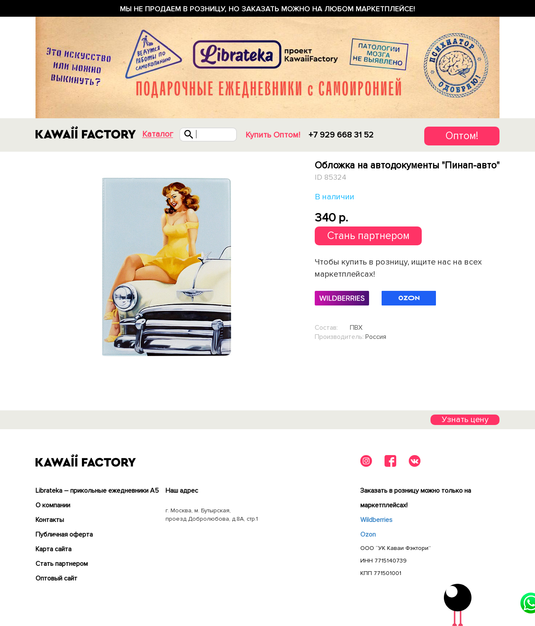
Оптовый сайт (56, 578)
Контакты (50, 520)
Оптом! (462, 136)
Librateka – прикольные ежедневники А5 (97, 490)
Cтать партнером (62, 564)
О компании (53, 505)
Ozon (368, 534)
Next (295, 266)
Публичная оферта (64, 534)
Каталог (157, 134)
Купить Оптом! (272, 135)
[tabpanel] (166, 266)
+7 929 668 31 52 (341, 135)
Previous (37, 266)
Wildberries (376, 520)
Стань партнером (368, 235)
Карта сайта (53, 549)
